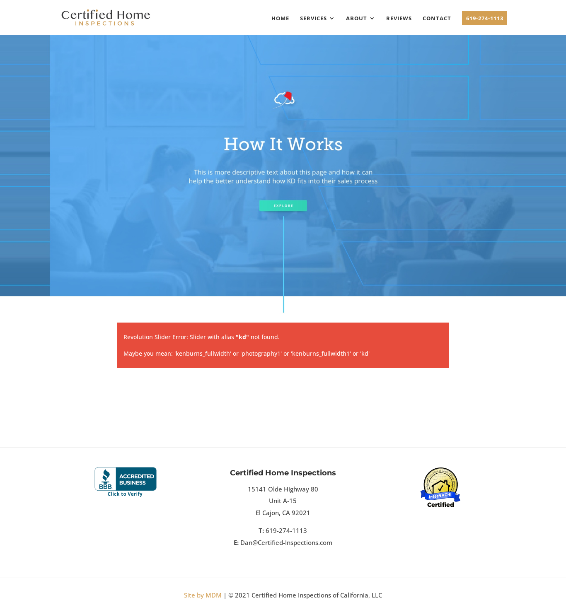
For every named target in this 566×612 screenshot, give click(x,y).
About (356, 18)
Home (280, 18)
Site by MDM (203, 595)
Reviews (399, 18)
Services (313, 18)
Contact (437, 18)
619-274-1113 (484, 18)
